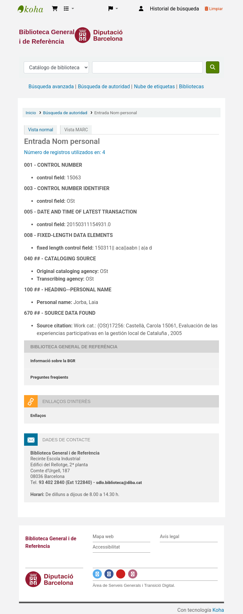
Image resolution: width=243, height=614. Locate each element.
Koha (218, 610)
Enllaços (38, 415)
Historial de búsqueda (174, 9)
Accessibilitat (106, 547)
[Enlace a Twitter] (97, 574)
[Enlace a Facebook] (109, 574)
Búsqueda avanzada (51, 87)
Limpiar (214, 8)
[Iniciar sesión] (141, 9)
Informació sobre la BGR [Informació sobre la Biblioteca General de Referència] (52, 360)
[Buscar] (212, 67)
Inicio (31, 112)
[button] (54, 9)
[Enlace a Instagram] (132, 574)
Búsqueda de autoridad (104, 87)
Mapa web (103, 536)
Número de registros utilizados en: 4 (64, 152)
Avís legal (169, 536)
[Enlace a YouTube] (120, 574)
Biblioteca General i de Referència (33, 9)
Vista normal (40, 129)
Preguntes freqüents (49, 377)
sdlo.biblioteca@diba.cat (119, 482)
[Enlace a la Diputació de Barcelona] (121, 35)
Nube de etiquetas (154, 87)
